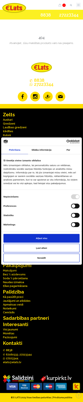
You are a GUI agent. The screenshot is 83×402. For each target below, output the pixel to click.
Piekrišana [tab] (14, 150)
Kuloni (7, 135)
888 (45, 15)
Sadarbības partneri (26, 318)
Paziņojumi (10, 337)
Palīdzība (13, 292)
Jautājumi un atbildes (16, 300)
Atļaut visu (41, 238)
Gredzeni (9, 123)
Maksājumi (10, 270)
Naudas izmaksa (13, 282)
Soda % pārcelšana (15, 278)
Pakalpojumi (17, 265)
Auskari (8, 119)
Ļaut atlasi (41, 248)
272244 (69, 15)
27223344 (25, 354)
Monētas (8, 333)
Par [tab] (68, 150)
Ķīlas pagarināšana (15, 286)
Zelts (9, 114)
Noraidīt (41, 258)
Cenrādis (9, 312)
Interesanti (15, 324)
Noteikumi (9, 308)
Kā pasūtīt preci (13, 296)
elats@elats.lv (12, 362)
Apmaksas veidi (13, 304)
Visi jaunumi (10, 329)
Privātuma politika (62, 397)
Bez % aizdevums (14, 274)
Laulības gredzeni (14, 127)
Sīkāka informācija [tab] (41, 150)
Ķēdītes (8, 131)
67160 (12, 354)
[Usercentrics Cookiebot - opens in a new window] (66, 142)
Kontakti (12, 343)
